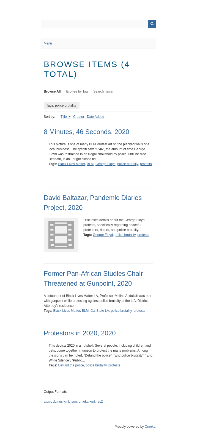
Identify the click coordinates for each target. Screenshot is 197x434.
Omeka (150, 427)
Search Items (103, 91)
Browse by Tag (77, 91)
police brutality (127, 164)
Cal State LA (100, 311)
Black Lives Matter (71, 164)
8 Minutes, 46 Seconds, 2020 (86, 131)
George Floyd (105, 164)
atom (47, 402)
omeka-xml (87, 402)
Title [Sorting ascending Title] (64, 117)
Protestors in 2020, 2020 (80, 333)
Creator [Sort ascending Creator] (78, 117)
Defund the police (71, 365)
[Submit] (152, 24)
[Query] (98, 24)
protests (146, 164)
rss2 (100, 402)
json (74, 402)
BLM (90, 164)
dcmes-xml (61, 402)
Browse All (52, 91)
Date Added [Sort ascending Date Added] (95, 117)
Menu (48, 43)
